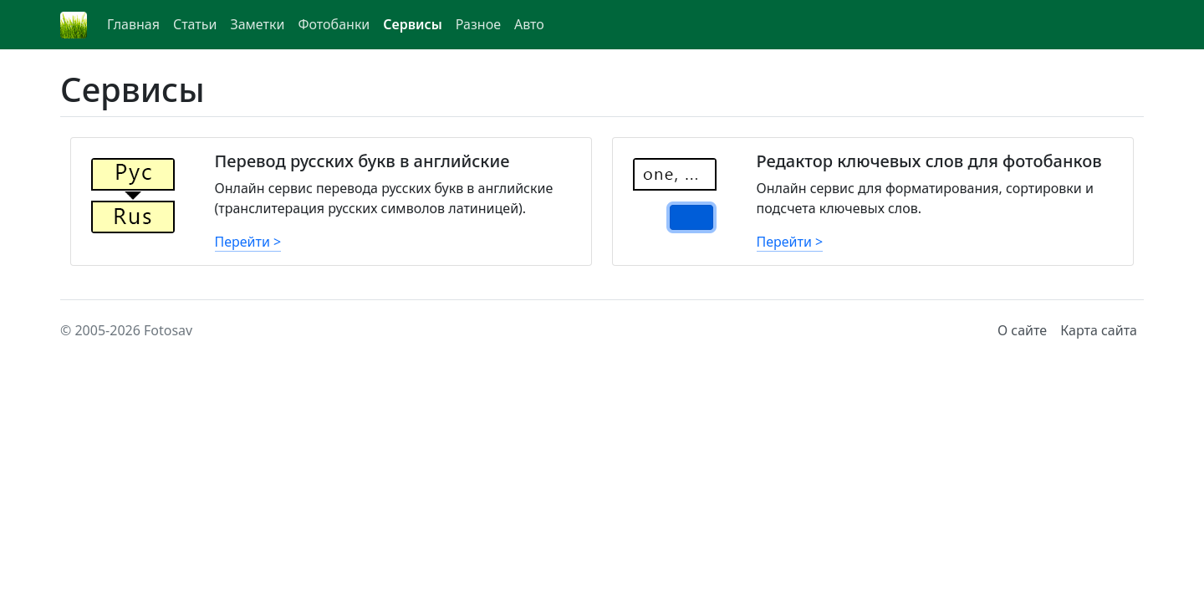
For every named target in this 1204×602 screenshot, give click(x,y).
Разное (478, 24)
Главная (133, 24)
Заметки (257, 24)
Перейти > (248, 241)
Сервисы (412, 24)
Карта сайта (1098, 330)
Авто (529, 24)
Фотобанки (334, 24)
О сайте (1022, 330)
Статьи (195, 24)
